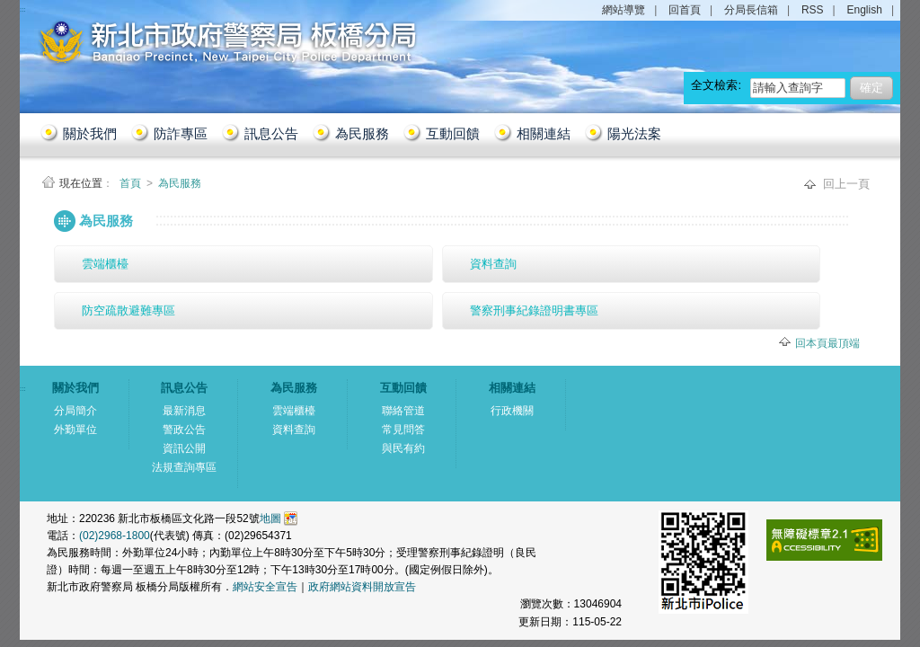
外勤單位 (75, 429)
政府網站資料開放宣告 (362, 587)
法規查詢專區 (184, 467)
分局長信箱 (751, 10)
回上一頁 (846, 184)
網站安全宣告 (265, 587)
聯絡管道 (403, 410)
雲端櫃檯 (105, 263)
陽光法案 (634, 133)
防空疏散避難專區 (128, 310)
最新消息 (184, 410)
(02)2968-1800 (114, 535)
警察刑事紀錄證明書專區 (534, 310)
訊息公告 (271, 133)
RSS (812, 10)
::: (41, 212)
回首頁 (684, 10)
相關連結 (544, 133)
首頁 (131, 183)
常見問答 (403, 429)
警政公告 (184, 429)
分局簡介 (75, 410)
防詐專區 (181, 133)
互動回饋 (453, 133)
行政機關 (512, 410)
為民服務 (362, 133)
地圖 (270, 518)
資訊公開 (184, 448)
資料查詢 (493, 263)
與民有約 (403, 448)
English (864, 10)
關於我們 (90, 133)
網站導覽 (623, 10)
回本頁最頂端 (827, 343)
